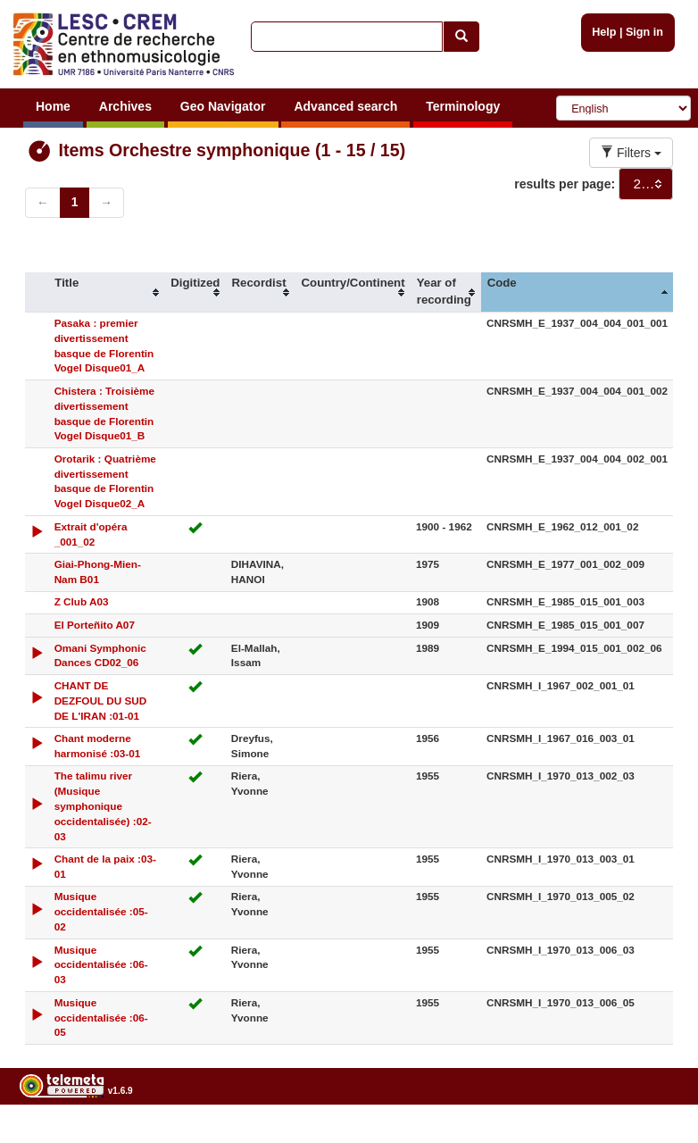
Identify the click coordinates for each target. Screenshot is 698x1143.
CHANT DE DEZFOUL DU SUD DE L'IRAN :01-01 (100, 701)
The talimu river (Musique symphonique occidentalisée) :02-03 (103, 805)
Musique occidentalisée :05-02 (101, 911)
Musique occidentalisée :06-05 (101, 1018)
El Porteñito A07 (94, 624)
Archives (125, 106)
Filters (631, 153)
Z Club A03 (81, 601)
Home (53, 106)
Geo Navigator (223, 106)
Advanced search (345, 106)
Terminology (463, 106)
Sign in (644, 32)
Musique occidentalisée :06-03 (101, 965)
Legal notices (653, 1136)
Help (604, 32)
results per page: (564, 184)
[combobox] (646, 184)
